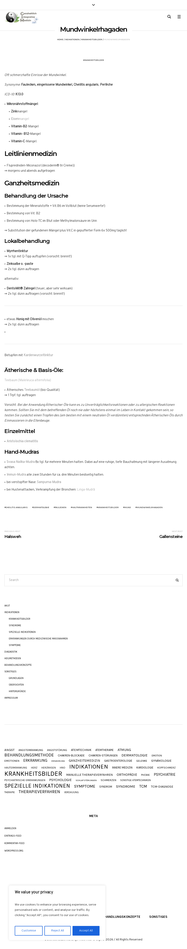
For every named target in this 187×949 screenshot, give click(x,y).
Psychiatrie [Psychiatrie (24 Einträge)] (165, 774)
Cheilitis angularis (17, 507)
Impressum (11, 697)
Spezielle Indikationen (22, 632)
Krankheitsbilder (91, 39)
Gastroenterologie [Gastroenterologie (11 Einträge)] (118, 760)
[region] (57, 912)
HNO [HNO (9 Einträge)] (62, 768)
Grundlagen (16, 678)
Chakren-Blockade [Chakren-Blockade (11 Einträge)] (71, 755)
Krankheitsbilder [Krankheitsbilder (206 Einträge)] (33, 773)
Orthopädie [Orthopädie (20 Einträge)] (127, 774)
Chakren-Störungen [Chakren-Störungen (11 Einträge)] (103, 755)
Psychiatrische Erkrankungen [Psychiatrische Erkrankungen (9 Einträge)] (24, 780)
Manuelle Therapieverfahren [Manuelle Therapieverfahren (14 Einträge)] (89, 774)
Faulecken (60, 507)
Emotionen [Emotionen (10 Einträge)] (11, 761)
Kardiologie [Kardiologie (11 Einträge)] (144, 767)
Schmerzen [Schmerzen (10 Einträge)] (108, 780)
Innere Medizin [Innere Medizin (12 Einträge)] (122, 767)
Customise (29, 931)
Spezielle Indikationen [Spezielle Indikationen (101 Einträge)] (37, 785)
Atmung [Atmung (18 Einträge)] (124, 750)
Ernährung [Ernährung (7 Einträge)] (58, 761)
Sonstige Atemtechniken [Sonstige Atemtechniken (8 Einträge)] (135, 780)
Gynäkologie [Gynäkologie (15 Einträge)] (161, 761)
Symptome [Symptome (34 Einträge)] (84, 786)
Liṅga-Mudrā (86, 490)
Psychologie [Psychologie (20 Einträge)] (60, 780)
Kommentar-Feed (14, 843)
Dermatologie (41, 507)
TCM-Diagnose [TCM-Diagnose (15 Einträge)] (162, 786)
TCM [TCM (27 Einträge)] (143, 786)
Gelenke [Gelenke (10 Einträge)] (141, 761)
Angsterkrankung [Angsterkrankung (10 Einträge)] (30, 750)
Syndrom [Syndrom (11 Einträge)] (105, 786)
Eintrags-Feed (13, 835)
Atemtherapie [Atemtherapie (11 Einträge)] (104, 750)
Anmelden (10, 828)
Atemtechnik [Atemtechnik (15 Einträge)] (81, 750)
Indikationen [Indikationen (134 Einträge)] (88, 767)
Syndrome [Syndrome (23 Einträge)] (125, 786)
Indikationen (72, 39)
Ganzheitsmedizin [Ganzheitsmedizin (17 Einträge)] (84, 760)
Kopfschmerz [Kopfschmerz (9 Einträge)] (166, 768)
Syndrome (15, 625)
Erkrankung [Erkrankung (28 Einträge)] (35, 760)
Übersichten (16, 684)
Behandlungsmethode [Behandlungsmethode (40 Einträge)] (29, 755)
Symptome (15, 645)
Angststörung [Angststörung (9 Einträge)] (57, 750)
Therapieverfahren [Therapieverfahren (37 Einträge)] (39, 792)
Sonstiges (10, 671)
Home (60, 39)
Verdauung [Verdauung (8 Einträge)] (71, 792)
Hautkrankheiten (82, 507)
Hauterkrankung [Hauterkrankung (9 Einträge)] (15, 768)
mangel (20, 119)
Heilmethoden (12, 658)
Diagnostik (10, 651)
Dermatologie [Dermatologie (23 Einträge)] (135, 755)
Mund (127, 507)
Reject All (57, 931)
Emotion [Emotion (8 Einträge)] (157, 755)
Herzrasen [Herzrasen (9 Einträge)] (48, 768)
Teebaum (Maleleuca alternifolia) (27, 380)
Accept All (86, 931)
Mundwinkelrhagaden (150, 507)
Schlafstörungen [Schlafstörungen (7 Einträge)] (86, 780)
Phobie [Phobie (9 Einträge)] (145, 775)
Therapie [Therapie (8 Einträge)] (9, 792)
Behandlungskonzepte (18, 665)
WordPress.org (13, 850)
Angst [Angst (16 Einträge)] (9, 750)
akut (7, 605)
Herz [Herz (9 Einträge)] (34, 768)
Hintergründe (17, 691)
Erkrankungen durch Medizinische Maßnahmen (38, 638)
